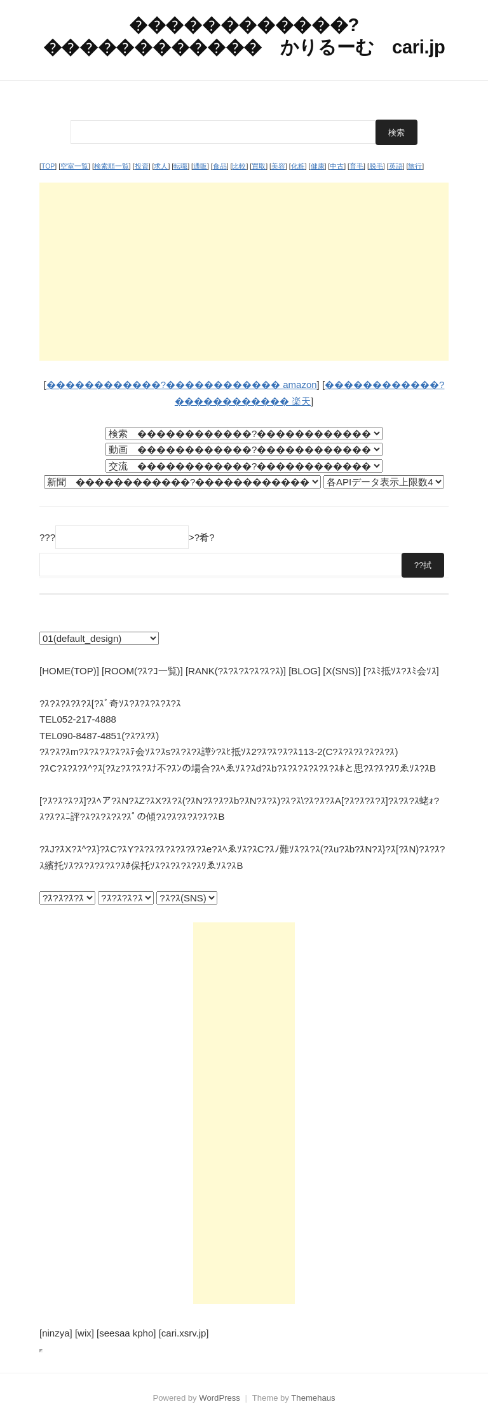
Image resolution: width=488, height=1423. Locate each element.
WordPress (219, 1398)
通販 (200, 166)
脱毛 (376, 166)
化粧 (298, 166)
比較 (239, 166)
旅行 (415, 166)
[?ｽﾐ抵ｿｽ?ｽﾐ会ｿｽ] (401, 670)
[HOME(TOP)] (69, 670)
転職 (180, 166)
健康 (318, 166)
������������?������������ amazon (181, 384)
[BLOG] (304, 670)
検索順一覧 (111, 166)
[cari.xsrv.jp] (184, 1333)
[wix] (84, 1333)
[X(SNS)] (341, 670)
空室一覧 (74, 166)
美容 (278, 166)
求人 (161, 166)
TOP (48, 166)
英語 (396, 166)
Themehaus (313, 1398)
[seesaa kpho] (126, 1333)
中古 (337, 166)
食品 (220, 166)
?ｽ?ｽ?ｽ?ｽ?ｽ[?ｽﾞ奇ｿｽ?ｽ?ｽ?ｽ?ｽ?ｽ (110, 703)
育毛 (356, 166)
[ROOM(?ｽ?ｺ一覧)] (142, 670)
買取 (259, 166)
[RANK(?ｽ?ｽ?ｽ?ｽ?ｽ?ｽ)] (236, 670)
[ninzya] (55, 1333)
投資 (142, 166)
